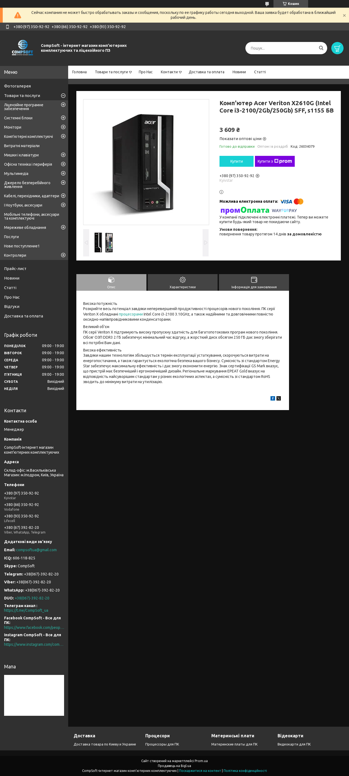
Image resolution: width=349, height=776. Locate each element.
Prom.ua (201, 761)
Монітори (12, 127)
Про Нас (146, 72)
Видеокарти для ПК (294, 744)
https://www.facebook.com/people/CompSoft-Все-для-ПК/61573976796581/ (34, 627)
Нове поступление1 (22, 246)
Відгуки (11, 306)
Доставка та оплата (206, 72)
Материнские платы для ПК (234, 744)
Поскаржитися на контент (200, 770)
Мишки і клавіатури (21, 155)
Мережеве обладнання (25, 227)
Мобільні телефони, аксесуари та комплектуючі (31, 216)
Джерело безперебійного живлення (27, 185)
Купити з (275, 161)
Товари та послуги (111, 72)
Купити (236, 161)
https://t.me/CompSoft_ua (26, 610)
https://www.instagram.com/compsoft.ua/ (34, 644)
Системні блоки (18, 118)
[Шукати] (321, 48)
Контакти (169, 72)
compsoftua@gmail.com (36, 550)
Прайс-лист (15, 268)
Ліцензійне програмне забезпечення (23, 107)
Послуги (11, 237)
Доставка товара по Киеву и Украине (105, 744)
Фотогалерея (17, 86)
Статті (260, 72)
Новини (239, 72)
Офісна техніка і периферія (28, 164)
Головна (79, 72)
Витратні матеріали (22, 146)
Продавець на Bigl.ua (174, 766)
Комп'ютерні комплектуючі (28, 136)
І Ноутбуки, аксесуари (23, 205)
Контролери (15, 255)
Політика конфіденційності (245, 770)
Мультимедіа (16, 173)
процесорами (131, 314)
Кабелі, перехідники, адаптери (31, 196)
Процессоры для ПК (162, 744)
